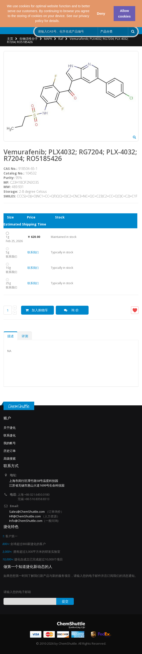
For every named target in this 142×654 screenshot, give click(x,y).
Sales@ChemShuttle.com (27, 511)
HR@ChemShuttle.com (25, 516)
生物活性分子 (28, 38)
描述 (10, 336)
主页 (10, 38)
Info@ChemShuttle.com (25, 521)
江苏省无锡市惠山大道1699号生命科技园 (36, 485)
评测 (25, 336)
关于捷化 (10, 427)
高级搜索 (10, 458)
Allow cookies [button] (124, 13)
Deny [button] (101, 13)
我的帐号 (10, 443)
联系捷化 (10, 435)
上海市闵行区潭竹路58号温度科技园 (33, 481)
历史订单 (10, 451)
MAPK (48, 38)
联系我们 (33, 252)
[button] (61, 21)
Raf (60, 38)
